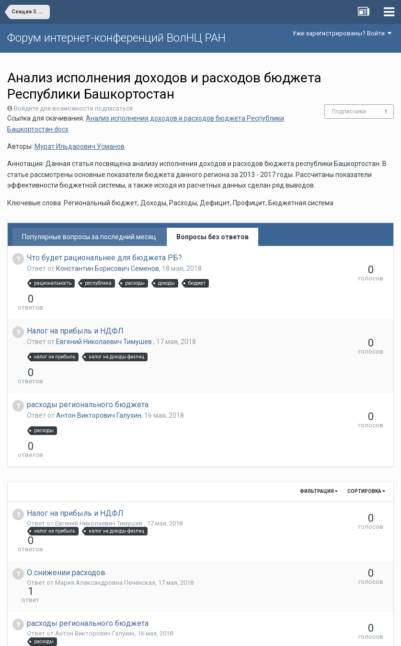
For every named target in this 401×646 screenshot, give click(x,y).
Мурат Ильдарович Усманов (79, 146)
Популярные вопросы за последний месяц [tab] (89, 237)
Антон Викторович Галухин (98, 381)
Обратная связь (215, 631)
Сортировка (366, 439)
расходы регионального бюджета (88, 370)
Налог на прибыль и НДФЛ (75, 313)
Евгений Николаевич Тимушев (104, 324)
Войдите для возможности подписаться (73, 108)
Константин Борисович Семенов (107, 268)
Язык (170, 631)
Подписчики (349, 111)
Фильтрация (319, 439)
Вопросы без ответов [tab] (212, 237)
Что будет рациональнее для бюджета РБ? (104, 257)
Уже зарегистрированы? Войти (341, 33)
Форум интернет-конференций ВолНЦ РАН (116, 38)
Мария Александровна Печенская (105, 513)
